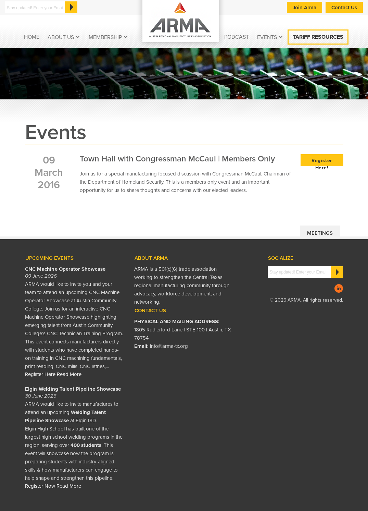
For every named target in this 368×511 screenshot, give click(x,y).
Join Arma (304, 7)
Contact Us (344, 7)
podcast (236, 37)
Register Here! (322, 162)
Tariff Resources (318, 37)
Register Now (40, 486)
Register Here (40, 374)
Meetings (320, 233)
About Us (61, 37)
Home (31, 37)
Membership (105, 37)
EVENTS (267, 37)
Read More (69, 374)
